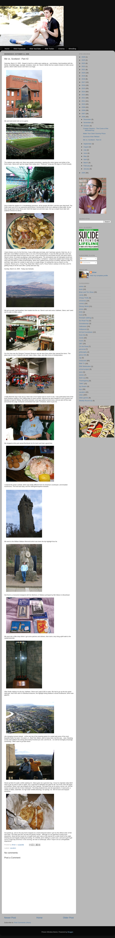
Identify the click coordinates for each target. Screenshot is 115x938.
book (81, 289)
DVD (81, 312)
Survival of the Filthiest (91, 136)
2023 (84, 63)
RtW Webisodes (85, 366)
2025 (84, 60)
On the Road (83, 346)
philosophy (83, 352)
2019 (84, 76)
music (81, 341)
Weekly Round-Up (85, 401)
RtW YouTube (35, 49)
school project (84, 369)
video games (83, 398)
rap (80, 358)
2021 (84, 69)
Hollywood (82, 329)
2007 (84, 113)
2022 (84, 66)
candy (81, 295)
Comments (85, 263)
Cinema (61, 49)
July (85, 150)
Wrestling (72, 49)
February (86, 166)
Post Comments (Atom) (22, 922)
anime (81, 286)
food (80, 315)
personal (82, 349)
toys (80, 389)
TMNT (81, 383)
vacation (13, 848)
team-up (82, 378)
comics (81, 303)
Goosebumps (84, 323)
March (85, 163)
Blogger (70, 932)
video (81, 395)
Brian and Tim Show (86, 292)
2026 (84, 57)
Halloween (83, 326)
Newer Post (10, 917)
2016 (84, 85)
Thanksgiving (84, 381)
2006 (84, 117)
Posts (83, 258)
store (81, 372)
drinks (81, 309)
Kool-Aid (82, 335)
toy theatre (83, 386)
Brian (94, 272)
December (87, 119)
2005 (84, 173)
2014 (84, 91)
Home (7, 49)
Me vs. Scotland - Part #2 (92, 140)
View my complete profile (99, 275)
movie (81, 338)
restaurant (82, 361)
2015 (84, 88)
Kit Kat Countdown (85, 332)
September (87, 144)
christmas (82, 301)
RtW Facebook (20, 49)
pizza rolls (82, 355)
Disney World (84, 306)
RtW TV (82, 363)
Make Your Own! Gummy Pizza (94, 133)
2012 (84, 98)
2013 (84, 95)
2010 (84, 104)
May (85, 156)
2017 (84, 82)
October (86, 126)
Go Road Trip (84, 321)
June (85, 153)
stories (81, 375)
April (85, 159)
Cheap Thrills (84, 298)
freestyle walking (85, 318)
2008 (84, 110)
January (86, 169)
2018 (84, 79)
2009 (84, 107)
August (86, 147)
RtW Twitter (49, 49)
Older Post (68, 917)
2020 (84, 73)
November (87, 122)
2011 (84, 101)
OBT (80, 343)
